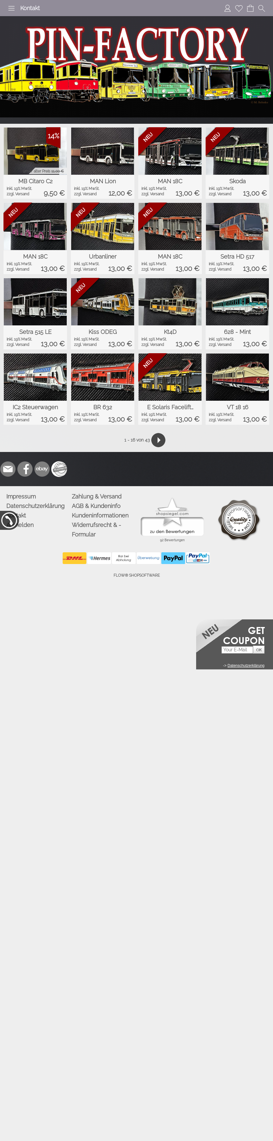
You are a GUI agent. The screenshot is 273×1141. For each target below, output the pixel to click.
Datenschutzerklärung (35, 506)
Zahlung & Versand (96, 496)
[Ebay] (42, 469)
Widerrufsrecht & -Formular (96, 530)
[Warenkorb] (250, 8)
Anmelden (20, 525)
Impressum (21, 496)
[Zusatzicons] (59, 469)
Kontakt (30, 8)
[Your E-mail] (237, 650)
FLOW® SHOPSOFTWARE (137, 575)
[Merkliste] (239, 8)
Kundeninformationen (100, 515)
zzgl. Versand (18, 194)
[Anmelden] (227, 8)
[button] (11, 8)
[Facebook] (25, 469)
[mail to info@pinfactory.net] (8, 469)
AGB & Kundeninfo (96, 506)
